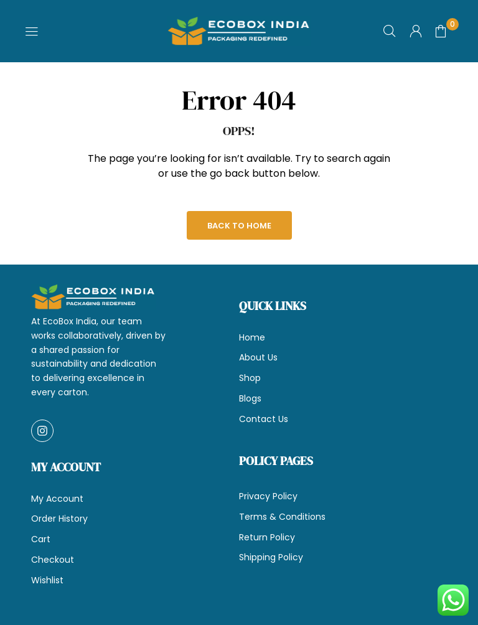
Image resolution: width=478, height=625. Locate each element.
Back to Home (239, 226)
